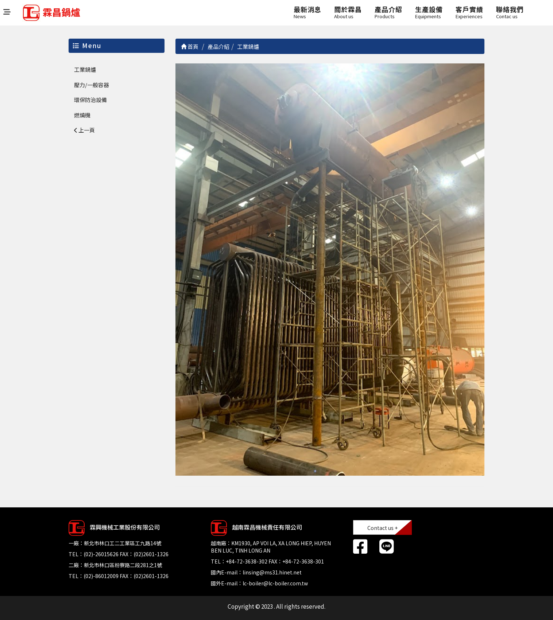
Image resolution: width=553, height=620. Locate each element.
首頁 (189, 46)
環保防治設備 (90, 100)
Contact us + (382, 527)
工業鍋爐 (85, 69)
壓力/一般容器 (91, 85)
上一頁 (84, 130)
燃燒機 (82, 115)
